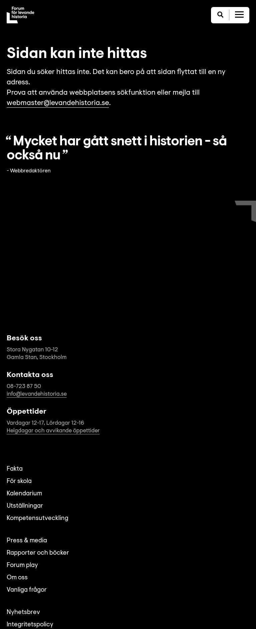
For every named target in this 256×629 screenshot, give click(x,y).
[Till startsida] (20, 15)
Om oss (17, 578)
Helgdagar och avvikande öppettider (53, 431)
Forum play (22, 565)
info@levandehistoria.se (37, 394)
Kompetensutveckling (37, 518)
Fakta (15, 469)
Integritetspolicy (30, 625)
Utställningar (25, 506)
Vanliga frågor (27, 590)
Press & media (27, 541)
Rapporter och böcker (38, 553)
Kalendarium (24, 494)
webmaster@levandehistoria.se (58, 103)
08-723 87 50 (24, 386)
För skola (19, 481)
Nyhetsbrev (23, 612)
